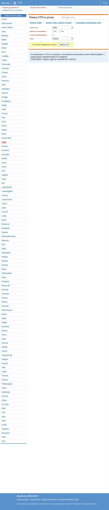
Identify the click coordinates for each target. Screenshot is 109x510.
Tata (3, 367)
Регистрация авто (64, 7)
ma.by (5, 3)
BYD (4, 52)
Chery (4, 60)
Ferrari (5, 113)
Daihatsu (6, 89)
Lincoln (5, 212)
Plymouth (6, 285)
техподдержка (35, 499)
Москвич (6, 433)
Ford (4, 122)
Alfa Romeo (7, 23)
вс (63, 31)
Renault (5, 306)
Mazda (5, 232)
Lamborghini (7, 191)
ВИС (4, 408)
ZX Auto (5, 404)
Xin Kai (5, 396)
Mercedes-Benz (9, 236)
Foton (4, 126)
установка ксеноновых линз (88, 22)
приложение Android (65, 499)
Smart (4, 351)
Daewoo (5, 81)
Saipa (4, 322)
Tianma (5, 376)
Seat (4, 339)
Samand (5, 326)
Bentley (5, 35)
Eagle (4, 105)
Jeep (4, 179)
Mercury (5, 240)
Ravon (4, 302)
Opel (4, 277)
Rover (4, 314)
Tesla (4, 371)
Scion (4, 335)
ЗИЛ (4, 421)
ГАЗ (3, 412)
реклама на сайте (23, 499)
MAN (4, 220)
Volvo (4, 388)
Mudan (5, 257)
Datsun (5, 93)
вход (105, 3)
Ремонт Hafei (36, 22)
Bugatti (5, 44)
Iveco (4, 167)
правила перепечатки (49, 499)
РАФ (4, 437)
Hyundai (5, 154)
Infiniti (4, 158)
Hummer (5, 150)
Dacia (4, 76)
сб (55, 31)
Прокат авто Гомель (38, 7)
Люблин (5, 429)
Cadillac (5, 56)
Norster (5, 265)
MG (3, 244)
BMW (4, 40)
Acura (4, 19)
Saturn (5, 330)
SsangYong (7, 355)
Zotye (4, 400)
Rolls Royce (7, 310)
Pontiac (5, 289)
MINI (4, 249)
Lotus (4, 216)
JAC (3, 171)
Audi (4, 31)
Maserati (5, 224)
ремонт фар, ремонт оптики (58, 22)
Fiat (3, 117)
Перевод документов (10, 7)
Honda (5, 146)
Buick (4, 48)
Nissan (5, 261)
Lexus (4, 203)
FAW (4, 109)
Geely (4, 130)
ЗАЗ (3, 416)
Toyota (5, 380)
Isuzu (4, 162)
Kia (3, 183)
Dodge (5, 97)
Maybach (6, 228)
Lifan (4, 208)
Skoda (4, 347)
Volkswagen (7, 384)
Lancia (5, 195)
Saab (4, 318)
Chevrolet (6, 64)
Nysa (4, 269)
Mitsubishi (6, 253)
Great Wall (6, 138)
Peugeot (5, 281)
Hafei (4, 142)
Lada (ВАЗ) (7, 187)
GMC (4, 134)
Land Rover (7, 199)
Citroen (5, 72)
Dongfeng (6, 101)
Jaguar (5, 175)
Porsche (5, 294)
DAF (4, 85)
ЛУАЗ (4, 425)
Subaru (5, 359)
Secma (5, 343)
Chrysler (5, 68)
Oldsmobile (7, 273)
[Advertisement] (54, 468)
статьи (76, 499)
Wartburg (6, 392)
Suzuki (5, 363)
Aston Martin (7, 27)
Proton (5, 298)
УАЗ (3, 441)
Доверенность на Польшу (12, 10)
